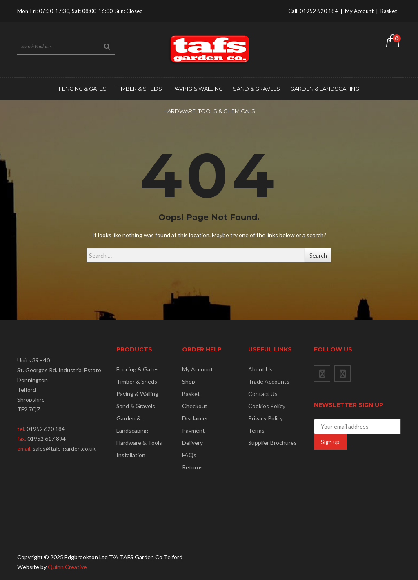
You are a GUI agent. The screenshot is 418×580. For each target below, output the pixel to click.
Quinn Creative (67, 566)
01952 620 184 (319, 11)
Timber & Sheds (139, 88)
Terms (256, 430)
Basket (388, 11)
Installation (130, 454)
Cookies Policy (266, 405)
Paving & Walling (197, 88)
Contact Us (263, 393)
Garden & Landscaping (324, 88)
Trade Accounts (268, 381)
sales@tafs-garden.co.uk (64, 448)
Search (318, 255)
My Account (359, 11)
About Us (260, 369)
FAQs (189, 454)
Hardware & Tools (139, 442)
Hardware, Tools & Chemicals (209, 111)
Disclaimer (195, 418)
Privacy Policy (265, 418)
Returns (192, 467)
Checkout (194, 405)
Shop (188, 381)
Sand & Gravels (256, 88)
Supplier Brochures (272, 442)
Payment (193, 430)
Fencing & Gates (83, 88)
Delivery (192, 442)
